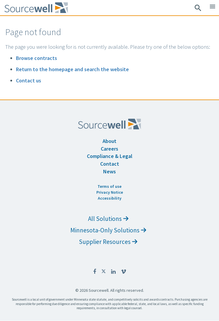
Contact (109, 163)
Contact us (28, 80)
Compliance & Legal (109, 156)
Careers (109, 148)
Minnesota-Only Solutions (108, 230)
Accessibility (109, 198)
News (109, 171)
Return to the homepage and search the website (72, 69)
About (109, 141)
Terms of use (109, 186)
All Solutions (108, 219)
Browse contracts (36, 58)
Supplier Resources (108, 242)
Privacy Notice (109, 192)
